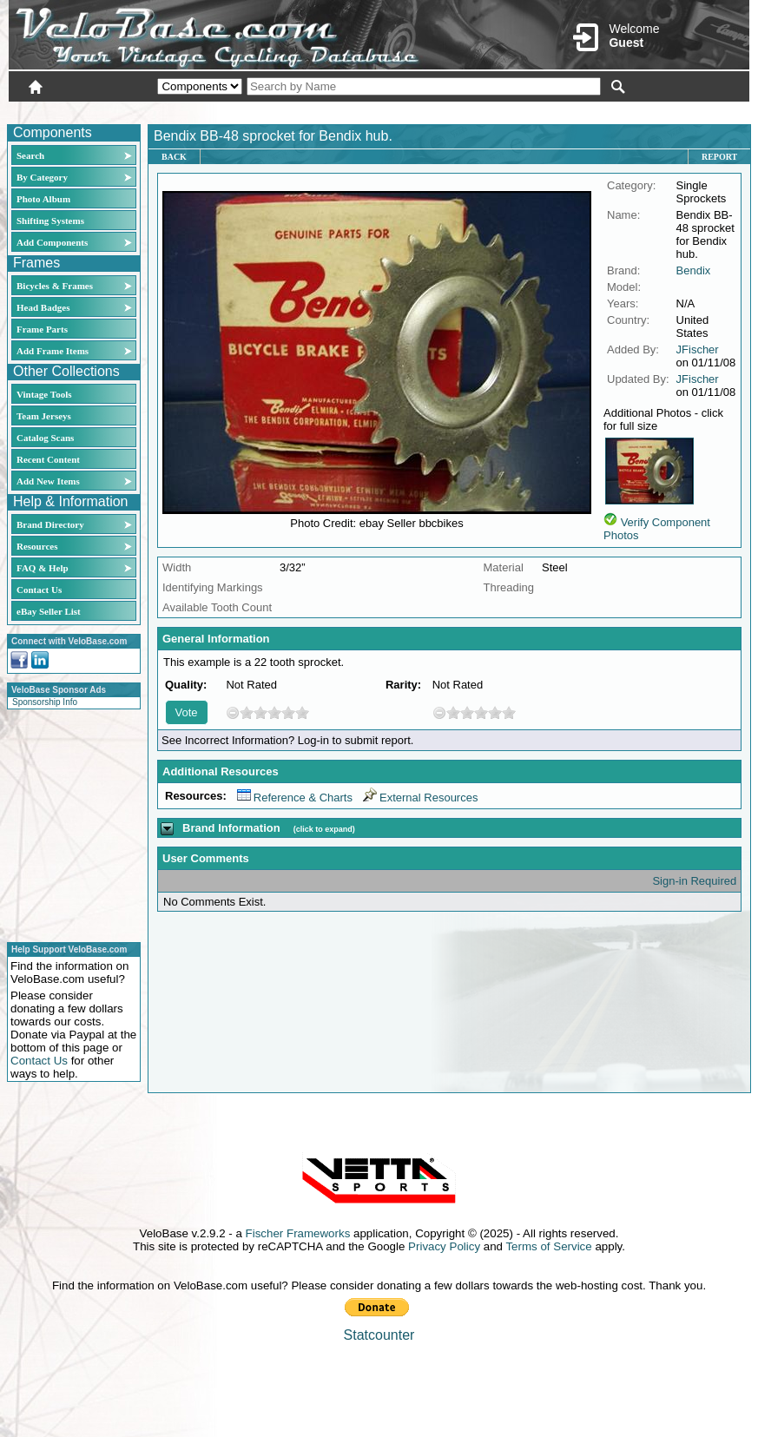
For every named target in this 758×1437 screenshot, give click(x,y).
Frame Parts (42, 329)
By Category (42, 177)
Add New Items (48, 481)
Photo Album (43, 199)
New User (652, 110)
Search (30, 155)
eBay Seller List (48, 611)
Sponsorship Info (44, 702)
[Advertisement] (68, 823)
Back (174, 156)
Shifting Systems (50, 220)
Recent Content (48, 459)
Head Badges (42, 307)
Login (594, 110)
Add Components (52, 242)
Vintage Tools (43, 394)
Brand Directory (50, 524)
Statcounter (379, 1335)
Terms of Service (548, 1246)
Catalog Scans (45, 437)
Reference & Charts (295, 797)
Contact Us (39, 589)
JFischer (697, 349)
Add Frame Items (52, 351)
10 (302, 712)
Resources (36, 546)
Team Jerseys (43, 416)
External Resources (420, 797)
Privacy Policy (444, 1246)
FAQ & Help (42, 568)
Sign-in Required (694, 880)
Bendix (693, 270)
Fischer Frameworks (298, 1233)
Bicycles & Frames (56, 285)
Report (719, 156)
